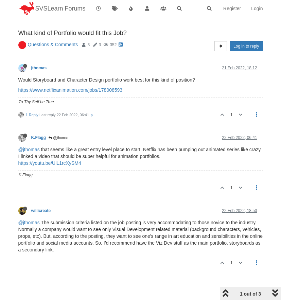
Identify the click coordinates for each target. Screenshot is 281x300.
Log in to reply (246, 46)
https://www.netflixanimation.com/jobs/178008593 (70, 90)
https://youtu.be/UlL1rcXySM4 (49, 163)
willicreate (41, 210)
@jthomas (58, 138)
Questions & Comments (53, 44)
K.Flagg (38, 137)
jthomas (39, 68)
